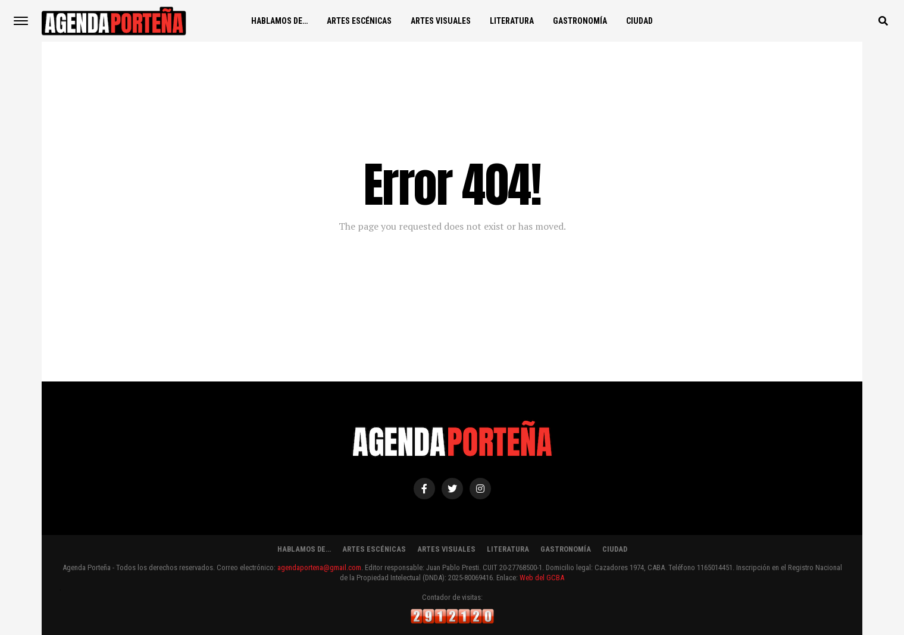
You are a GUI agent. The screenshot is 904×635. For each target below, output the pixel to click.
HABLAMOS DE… (279, 21)
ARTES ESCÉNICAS (359, 21)
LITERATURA (512, 21)
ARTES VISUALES (441, 21)
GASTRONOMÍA (580, 21)
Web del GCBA (542, 577)
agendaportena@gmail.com (319, 567)
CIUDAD (639, 21)
